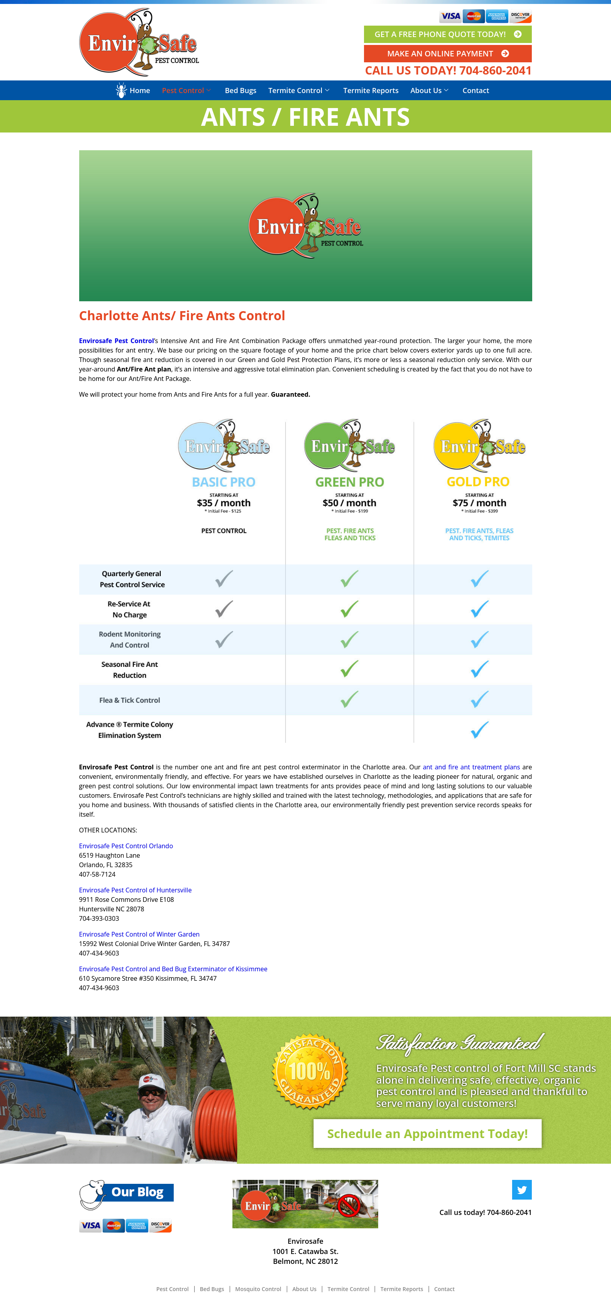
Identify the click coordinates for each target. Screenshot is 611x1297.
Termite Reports (371, 90)
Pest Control (186, 90)
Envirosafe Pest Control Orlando (126, 846)
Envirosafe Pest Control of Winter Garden (139, 934)
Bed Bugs (240, 90)
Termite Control (298, 90)
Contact (475, 90)
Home (140, 90)
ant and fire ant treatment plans (471, 767)
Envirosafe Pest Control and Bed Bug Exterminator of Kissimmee (173, 969)
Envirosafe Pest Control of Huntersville (135, 890)
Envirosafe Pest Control (116, 340)
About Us (429, 90)
